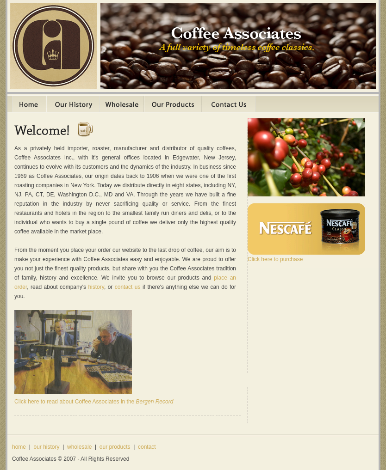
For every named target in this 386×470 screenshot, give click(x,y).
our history (46, 447)
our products (115, 447)
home (19, 447)
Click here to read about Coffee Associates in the (93, 401)
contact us (128, 287)
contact (147, 447)
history (96, 287)
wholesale (79, 447)
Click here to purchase (275, 259)
